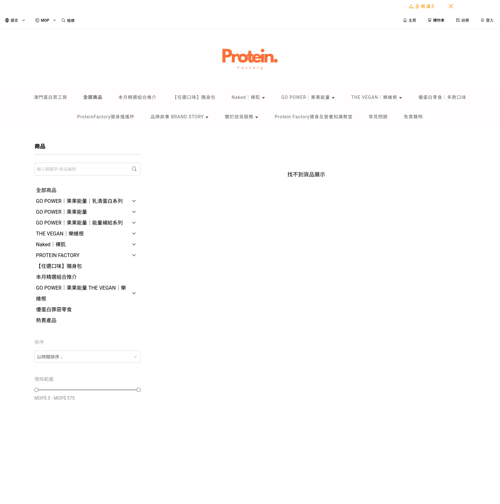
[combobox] (87, 357)
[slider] (36, 390)
